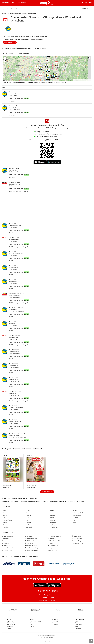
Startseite (10, 621)
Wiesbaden (52, 522)
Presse (77, 623)
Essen (27, 510)
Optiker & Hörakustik (32, 550)
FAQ (31, 624)
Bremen (27, 513)
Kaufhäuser (29, 543)
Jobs (76, 621)
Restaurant (52, 538)
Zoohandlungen (77, 541)
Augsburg (51, 525)
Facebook (55, 621)
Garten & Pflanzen (31, 536)
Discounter (6, 545)
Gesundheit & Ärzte (31, 538)
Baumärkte (6, 541)
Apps (90, 3)
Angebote (10, 626)
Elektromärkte (7, 550)
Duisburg (28, 522)
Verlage (32, 623)
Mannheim (51, 515)
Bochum (28, 525)
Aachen (74, 510)
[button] (89, 58)
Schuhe (51, 543)
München (5, 515)
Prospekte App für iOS (47, 597)
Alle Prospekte (47, 491)
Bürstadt (4, 13)
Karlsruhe (51, 520)
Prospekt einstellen (35, 621)
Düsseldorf (5, 527)
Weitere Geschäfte (77, 543)
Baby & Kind (6, 538)
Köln (3, 517)
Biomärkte (5, 543)
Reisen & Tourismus (54, 536)
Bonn (50, 513)
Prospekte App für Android (47, 595)
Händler (13, 3)
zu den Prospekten (10, 42)
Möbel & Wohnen (31, 545)
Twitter (54, 623)
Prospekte (5, 3)
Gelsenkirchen (52, 527)
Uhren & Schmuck (77, 538)
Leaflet (75, 79)
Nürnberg (28, 520)
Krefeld (74, 522)
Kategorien (22, 3)
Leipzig (27, 517)
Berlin (51, 4)
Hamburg (5, 513)
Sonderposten (53, 545)
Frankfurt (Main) (7, 520)
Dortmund (5, 525)
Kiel (73, 520)
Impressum (78, 628)
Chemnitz (75, 517)
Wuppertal (28, 527)
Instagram (55, 624)
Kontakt (32, 626)
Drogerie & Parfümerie (9, 548)
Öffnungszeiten (11, 623)
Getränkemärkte (30, 541)
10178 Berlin (86, 9)
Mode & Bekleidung (31, 548)
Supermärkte (76, 536)
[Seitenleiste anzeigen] (91, 641)
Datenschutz (78, 624)
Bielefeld (51, 510)
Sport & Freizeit (53, 550)
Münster (51, 517)
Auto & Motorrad (7, 536)
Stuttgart (5, 522)
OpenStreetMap (82, 79)
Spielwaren (52, 548)
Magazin (84, 3)
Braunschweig (76, 515)
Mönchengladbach (77, 513)
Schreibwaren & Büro (55, 541)
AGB (76, 626)
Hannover (28, 515)
